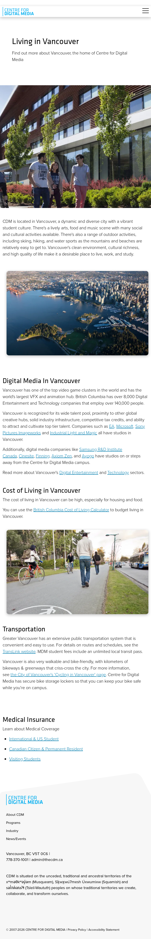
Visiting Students (25, 759)
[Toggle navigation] (145, 13)
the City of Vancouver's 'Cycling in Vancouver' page (58, 674)
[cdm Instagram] (9, 905)
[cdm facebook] (19, 905)
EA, (112, 426)
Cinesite (26, 456)
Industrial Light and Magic (73, 432)
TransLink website (19, 651)
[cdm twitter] (28, 905)
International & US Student (34, 739)
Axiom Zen (61, 456)
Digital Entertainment (78, 472)
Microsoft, (125, 426)
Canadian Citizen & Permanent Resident (46, 749)
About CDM (15, 814)
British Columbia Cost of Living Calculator (71, 509)
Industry (12, 830)
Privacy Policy (77, 929)
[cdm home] (19, 11)
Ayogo (88, 456)
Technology (118, 472)
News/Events (16, 838)
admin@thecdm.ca (47, 859)
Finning (43, 456)
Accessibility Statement (103, 929)
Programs (13, 822)
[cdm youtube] (38, 905)
